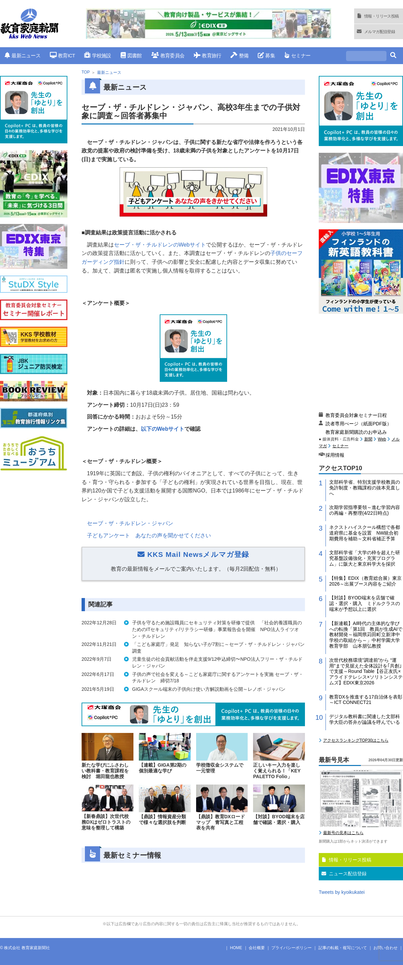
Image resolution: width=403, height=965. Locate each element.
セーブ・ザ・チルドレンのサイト (160, 245)
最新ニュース (22, 55)
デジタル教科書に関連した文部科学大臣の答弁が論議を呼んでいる (364, 719)
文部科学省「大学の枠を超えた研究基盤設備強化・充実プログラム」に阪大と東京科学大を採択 (364, 558)
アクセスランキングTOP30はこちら (356, 740)
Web (382, 439)
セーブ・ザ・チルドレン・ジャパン (130, 523)
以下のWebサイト (162, 429)
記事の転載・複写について (342, 947)
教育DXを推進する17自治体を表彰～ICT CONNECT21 (365, 699)
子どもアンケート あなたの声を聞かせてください (149, 535)
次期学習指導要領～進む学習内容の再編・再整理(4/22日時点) (364, 510)
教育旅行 (207, 55)
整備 (239, 55)
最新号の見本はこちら (343, 832)
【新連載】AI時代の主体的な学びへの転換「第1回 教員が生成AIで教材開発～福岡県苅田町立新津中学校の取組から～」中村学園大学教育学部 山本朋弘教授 (365, 635)
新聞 (368, 439)
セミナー (297, 55)
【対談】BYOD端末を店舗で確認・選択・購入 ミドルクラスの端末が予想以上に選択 (364, 603)
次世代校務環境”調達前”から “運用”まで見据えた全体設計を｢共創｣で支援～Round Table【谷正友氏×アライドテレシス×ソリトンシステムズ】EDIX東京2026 (366, 671)
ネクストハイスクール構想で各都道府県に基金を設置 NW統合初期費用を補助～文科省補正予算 (364, 532)
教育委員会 (168, 55)
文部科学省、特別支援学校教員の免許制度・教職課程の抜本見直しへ (364, 487)
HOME (236, 947)
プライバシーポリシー (291, 947)
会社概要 (257, 947)
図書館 (131, 55)
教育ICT (62, 55)
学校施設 (97, 55)
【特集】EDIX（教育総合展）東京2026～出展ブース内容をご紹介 (365, 581)
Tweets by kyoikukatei (342, 892)
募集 (266, 55)
